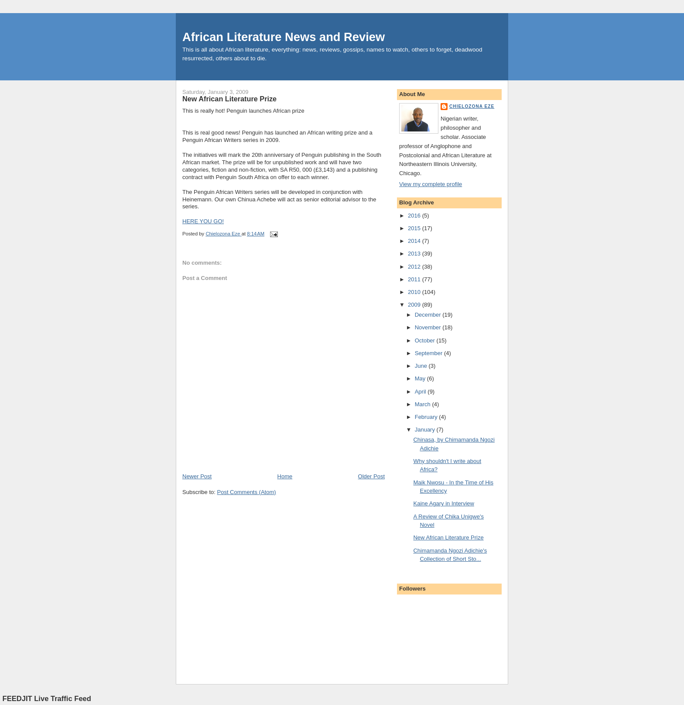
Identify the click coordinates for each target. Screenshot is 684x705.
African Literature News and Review (283, 37)
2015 (415, 228)
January (426, 429)
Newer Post (197, 476)
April (421, 391)
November (429, 327)
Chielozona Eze (471, 106)
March (423, 404)
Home (285, 476)
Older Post (371, 476)
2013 (415, 253)
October (426, 340)
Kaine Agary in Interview (443, 503)
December (429, 314)
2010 (415, 292)
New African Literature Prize (448, 537)
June (422, 366)
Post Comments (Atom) (246, 492)
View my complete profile (430, 184)
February (427, 417)
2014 (415, 241)
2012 (415, 266)
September (429, 353)
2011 (415, 279)
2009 (415, 304)
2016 (415, 215)
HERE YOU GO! (203, 221)
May (421, 378)
